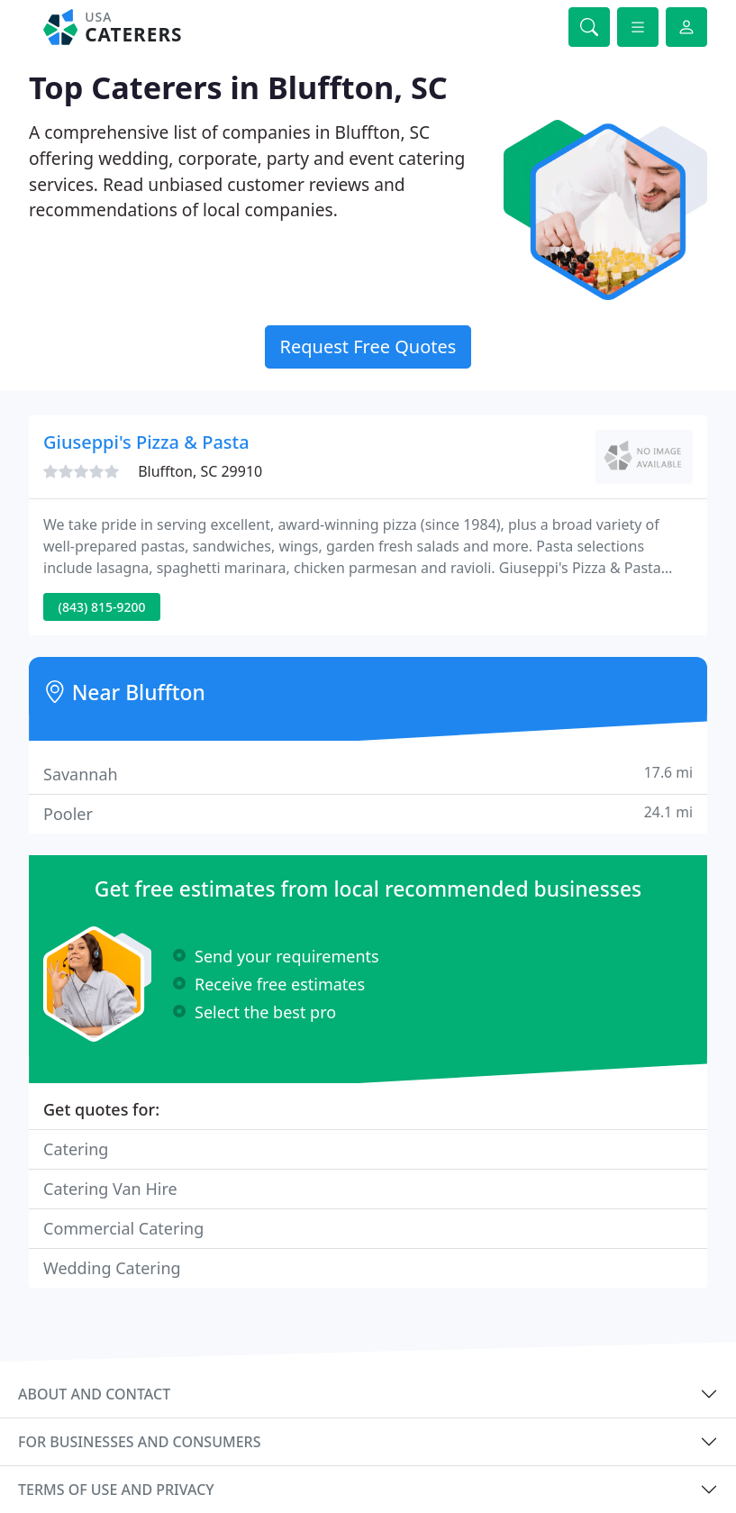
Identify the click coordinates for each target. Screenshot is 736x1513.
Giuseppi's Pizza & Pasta (146, 442)
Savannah (368, 773)
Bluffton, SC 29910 (200, 471)
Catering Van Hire (110, 1188)
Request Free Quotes (368, 346)
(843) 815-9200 (102, 606)
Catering (75, 1149)
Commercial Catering (123, 1228)
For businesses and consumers (139, 1442)
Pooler (368, 813)
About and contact (94, 1394)
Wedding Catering (112, 1268)
